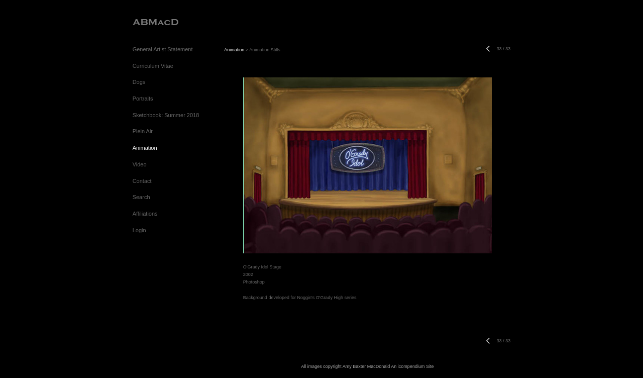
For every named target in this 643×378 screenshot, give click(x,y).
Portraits (143, 99)
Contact (142, 181)
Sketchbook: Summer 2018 (166, 115)
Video (140, 164)
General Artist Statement (163, 49)
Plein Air (143, 131)
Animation (145, 148)
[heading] (155, 22)
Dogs (139, 82)
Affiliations (145, 214)
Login (139, 230)
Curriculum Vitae (153, 66)
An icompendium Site (412, 366)
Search (141, 197)
